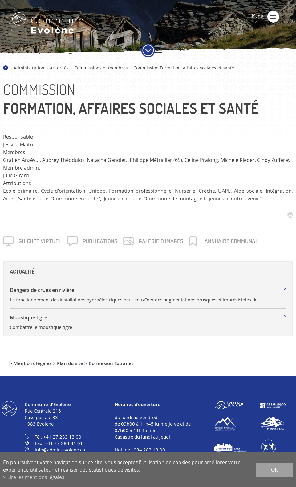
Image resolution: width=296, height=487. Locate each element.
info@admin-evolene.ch (60, 450)
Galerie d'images (161, 241)
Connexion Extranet (111, 363)
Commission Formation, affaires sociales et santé (183, 68)
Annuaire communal (231, 241)
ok (274, 469)
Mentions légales (32, 363)
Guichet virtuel (39, 241)
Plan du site (70, 363)
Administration (29, 68)
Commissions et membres (101, 68)
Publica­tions (100, 241)
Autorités (59, 68)
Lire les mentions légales (35, 477)
